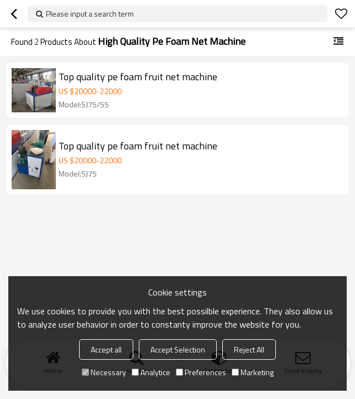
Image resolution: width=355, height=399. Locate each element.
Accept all (106, 349)
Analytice (151, 372)
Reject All (249, 349)
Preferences (201, 372)
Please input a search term (90, 13)
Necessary (104, 372)
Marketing (253, 372)
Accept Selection (177, 349)
